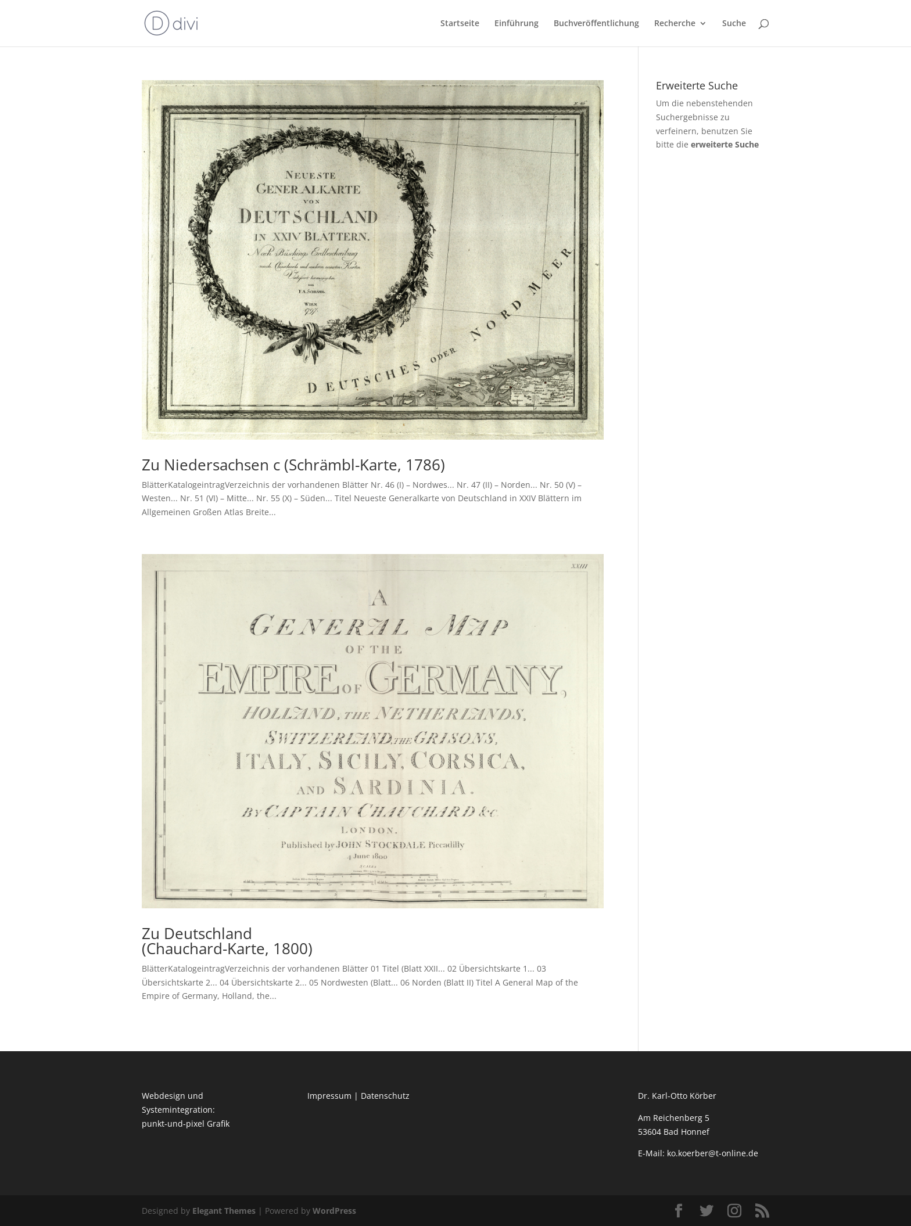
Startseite (459, 23)
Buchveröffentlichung (596, 23)
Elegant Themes (224, 1210)
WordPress (334, 1210)
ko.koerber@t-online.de (712, 1153)
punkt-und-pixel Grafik (185, 1123)
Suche (734, 23)
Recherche (674, 23)
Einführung (516, 23)
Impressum (329, 1095)
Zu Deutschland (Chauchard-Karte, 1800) (227, 941)
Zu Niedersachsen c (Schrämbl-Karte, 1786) (293, 464)
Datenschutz (385, 1095)
